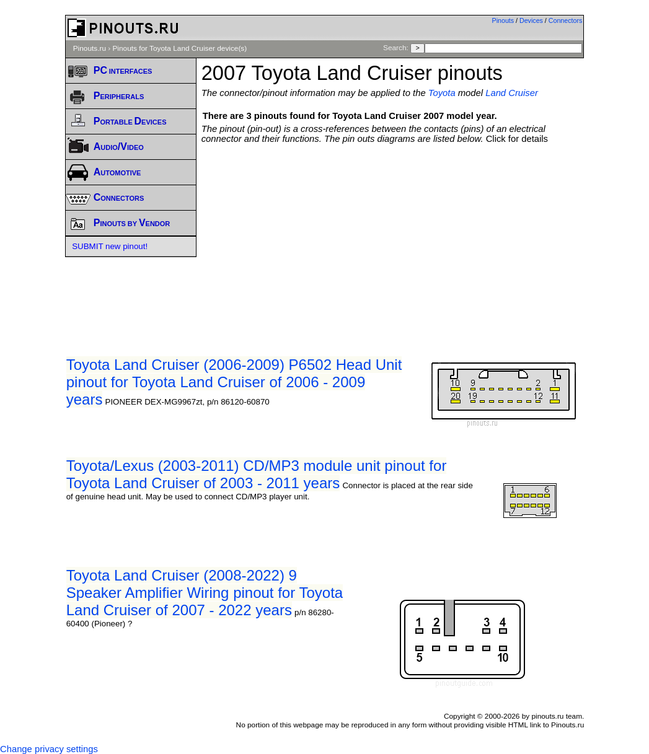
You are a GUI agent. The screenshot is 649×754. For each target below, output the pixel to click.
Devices (531, 20)
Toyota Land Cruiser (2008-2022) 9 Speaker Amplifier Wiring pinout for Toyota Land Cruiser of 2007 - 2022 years (204, 592)
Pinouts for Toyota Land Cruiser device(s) (179, 48)
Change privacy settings (49, 749)
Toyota (442, 93)
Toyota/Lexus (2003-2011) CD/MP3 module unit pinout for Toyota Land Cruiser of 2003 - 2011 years (256, 474)
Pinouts (503, 20)
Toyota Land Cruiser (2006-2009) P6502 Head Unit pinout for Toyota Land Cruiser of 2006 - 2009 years (234, 382)
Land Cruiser (511, 93)
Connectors (566, 20)
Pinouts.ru (89, 48)
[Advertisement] (425, 236)
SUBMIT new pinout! (110, 246)
